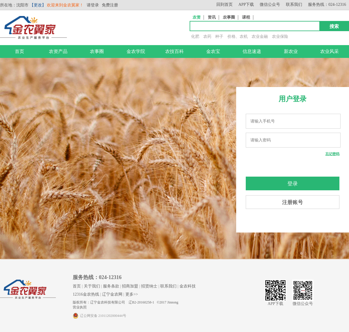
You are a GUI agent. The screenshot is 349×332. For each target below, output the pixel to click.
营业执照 (80, 307)
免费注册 (110, 5)
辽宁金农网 (112, 294)
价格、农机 (237, 36)
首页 (19, 51)
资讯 (212, 17)
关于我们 (92, 286)
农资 (197, 17)
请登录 (93, 5)
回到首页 (224, 4)
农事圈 (229, 17)
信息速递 (252, 51)
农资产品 (58, 51)
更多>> (131, 294)
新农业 (291, 51)
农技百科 (174, 51)
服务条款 (111, 286)
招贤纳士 (149, 286)
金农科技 (187, 286)
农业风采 (329, 51)
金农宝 (213, 51)
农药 (207, 36)
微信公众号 (270, 4)
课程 (246, 17)
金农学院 (136, 51)
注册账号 (292, 202)
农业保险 (280, 36)
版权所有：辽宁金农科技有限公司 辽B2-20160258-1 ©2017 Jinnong (125, 302)
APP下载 (246, 4)
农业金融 (260, 36)
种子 (219, 36)
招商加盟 (130, 286)
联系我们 (294, 4)
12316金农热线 (86, 294)
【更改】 (38, 5)
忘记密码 (332, 154)
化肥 (195, 36)
